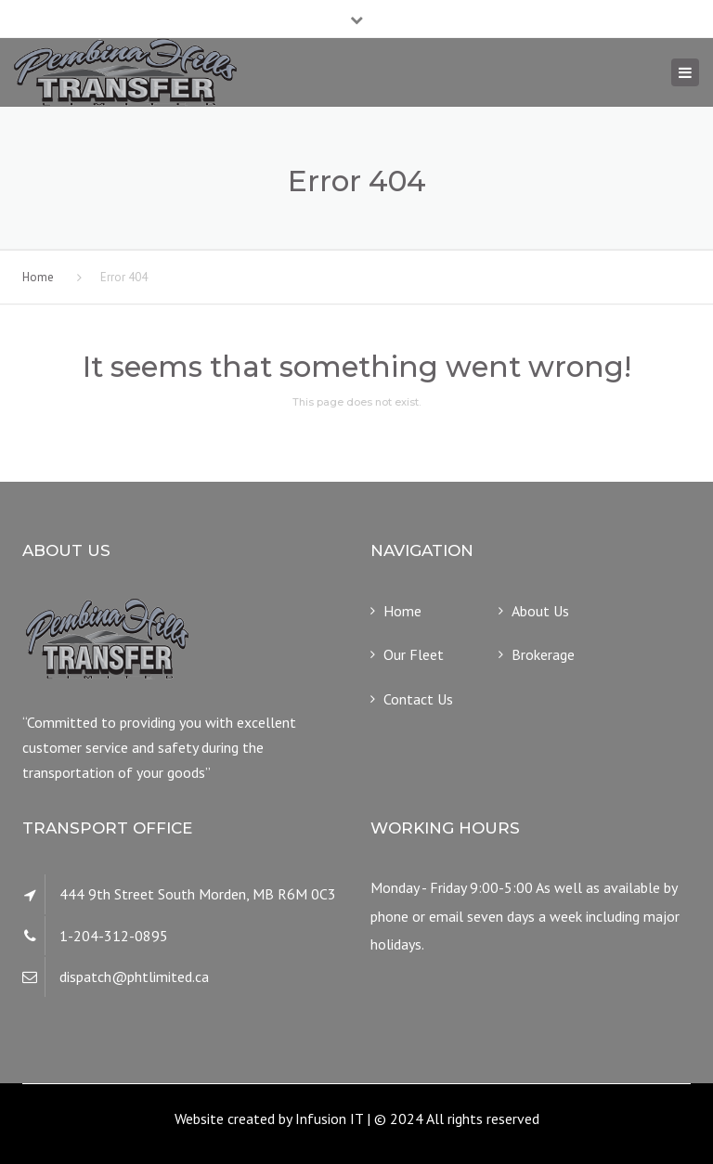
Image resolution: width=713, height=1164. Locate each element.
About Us (540, 610)
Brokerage (543, 654)
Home (38, 277)
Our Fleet (413, 654)
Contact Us (418, 699)
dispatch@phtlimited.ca (134, 976)
